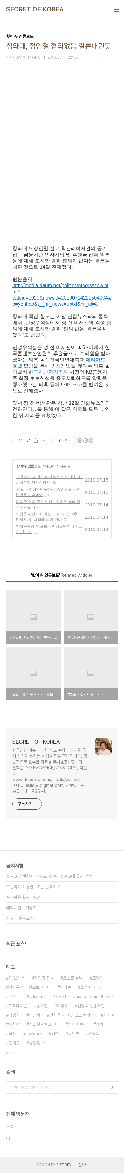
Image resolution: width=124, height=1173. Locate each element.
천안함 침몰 (44, 977)
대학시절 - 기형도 (21, 907)
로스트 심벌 (73, 977)
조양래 (97, 977)
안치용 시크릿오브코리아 (30, 987)
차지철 (108, 1015)
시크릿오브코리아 (44, 1024)
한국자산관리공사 (48, 372)
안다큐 (65, 987)
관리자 (83, 1165)
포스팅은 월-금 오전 (23, 897)
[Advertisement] (62, 168)
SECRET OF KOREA (35, 9)
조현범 (60, 996)
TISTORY (63, 1165)
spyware (33, 1033)
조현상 (14, 1024)
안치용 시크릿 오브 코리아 (71, 1015)
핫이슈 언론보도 (28, 466)
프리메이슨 (18, 1005)
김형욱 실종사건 (91, 1005)
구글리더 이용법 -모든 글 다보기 (33, 886)
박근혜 (34, 1015)
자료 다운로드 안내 (22, 918)
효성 (99, 1024)
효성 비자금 (90, 987)
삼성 (12, 1033)
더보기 (10, 1053)
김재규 (14, 1042)
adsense (37, 996)
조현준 (14, 996)
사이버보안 (77, 1024)
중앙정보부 (38, 1042)
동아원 (42, 1005)
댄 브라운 (17, 977)
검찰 (55, 1033)
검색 (112, 1087)
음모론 (73, 1033)
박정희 (14, 1015)
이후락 (62, 1005)
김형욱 (94, 1033)
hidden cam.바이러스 (94, 996)
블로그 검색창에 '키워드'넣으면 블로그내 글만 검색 (49, 876)
